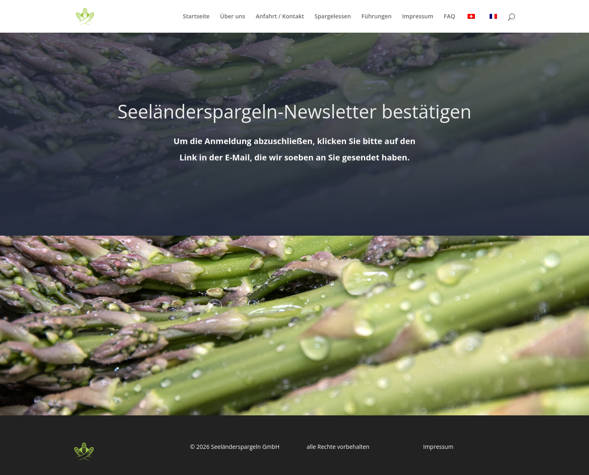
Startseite (196, 16)
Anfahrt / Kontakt (280, 16)
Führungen (377, 16)
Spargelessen (333, 16)
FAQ (449, 16)
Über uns (232, 16)
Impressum (417, 16)
